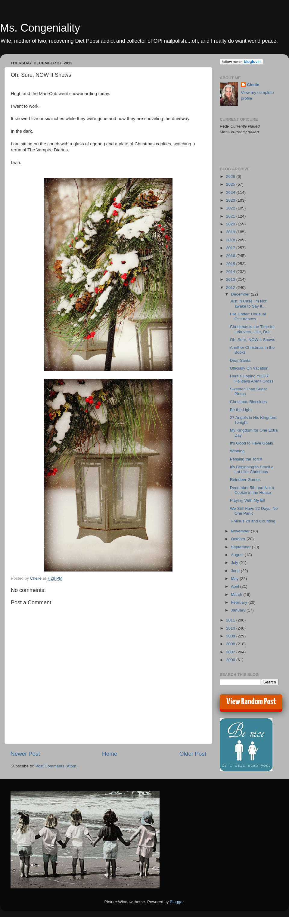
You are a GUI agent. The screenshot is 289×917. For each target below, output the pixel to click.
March (237, 594)
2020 (231, 224)
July (235, 562)
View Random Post (251, 702)
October (239, 539)
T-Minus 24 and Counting (252, 521)
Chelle (253, 84)
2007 (231, 652)
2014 (231, 271)
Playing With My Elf (247, 500)
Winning (237, 451)
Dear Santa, (241, 360)
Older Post (192, 754)
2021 (231, 216)
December (241, 294)
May (235, 578)
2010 (231, 628)
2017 (231, 248)
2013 (231, 279)
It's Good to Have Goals (251, 443)
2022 (231, 208)
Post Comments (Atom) (57, 766)
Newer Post (25, 754)
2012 (231, 287)
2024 (231, 192)
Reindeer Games (245, 479)
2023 (231, 200)
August (238, 555)
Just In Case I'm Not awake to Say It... (248, 303)
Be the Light (241, 409)
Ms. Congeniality (40, 28)
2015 (231, 264)
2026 (231, 176)
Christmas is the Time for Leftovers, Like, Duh (252, 329)
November (241, 531)
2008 (231, 644)
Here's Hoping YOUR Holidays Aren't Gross (251, 378)
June (236, 570)
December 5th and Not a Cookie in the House (252, 490)
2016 (231, 255)
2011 (231, 620)
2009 (231, 636)
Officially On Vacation (249, 368)
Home (109, 754)
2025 (231, 184)
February (239, 602)
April (235, 586)
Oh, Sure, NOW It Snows (252, 339)
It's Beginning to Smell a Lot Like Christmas (251, 469)
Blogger (177, 902)
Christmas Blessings (248, 401)
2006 (231, 660)
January (239, 610)
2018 (231, 240)
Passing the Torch (246, 459)
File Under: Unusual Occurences (248, 316)
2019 (231, 232)
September (241, 547)
